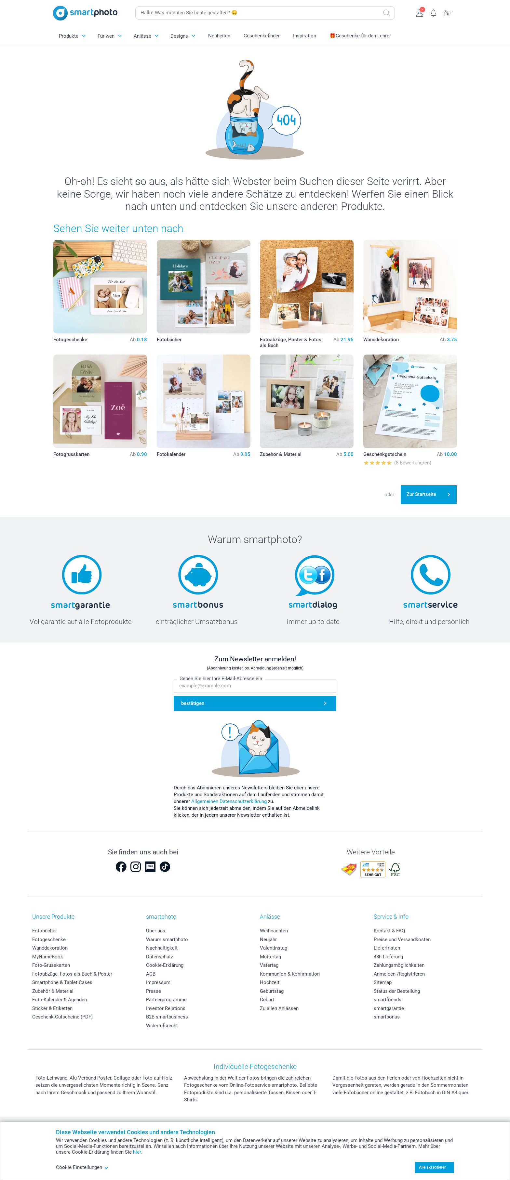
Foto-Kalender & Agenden (59, 1000)
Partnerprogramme (166, 1000)
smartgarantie (389, 1008)
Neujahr (268, 939)
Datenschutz (159, 957)
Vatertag (269, 965)
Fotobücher (44, 931)
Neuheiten (219, 36)
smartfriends (387, 1000)
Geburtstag (272, 991)
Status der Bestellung (397, 991)
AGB (150, 974)
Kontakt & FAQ (389, 931)
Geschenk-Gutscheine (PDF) (62, 1017)
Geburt (267, 1000)
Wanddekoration (50, 948)
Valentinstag (273, 948)
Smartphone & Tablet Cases (62, 982)
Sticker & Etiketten (52, 1008)
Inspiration (304, 36)
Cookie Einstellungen (82, 1167)
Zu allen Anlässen (279, 1008)
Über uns (155, 931)
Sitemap (383, 982)
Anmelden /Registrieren (399, 974)
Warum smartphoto (167, 939)
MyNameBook (47, 957)
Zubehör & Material (53, 991)
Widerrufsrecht (162, 1026)
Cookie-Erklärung (164, 965)
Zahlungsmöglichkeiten (399, 965)
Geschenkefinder (262, 36)
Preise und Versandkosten (402, 939)
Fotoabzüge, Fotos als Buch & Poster (72, 974)
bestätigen (192, 703)
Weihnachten (274, 931)
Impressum (158, 982)
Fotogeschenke (49, 939)
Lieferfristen (387, 948)
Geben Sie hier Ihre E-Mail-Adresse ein (221, 678)
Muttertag (270, 957)
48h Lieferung (388, 957)
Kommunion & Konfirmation (290, 974)
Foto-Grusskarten (51, 965)
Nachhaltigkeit (162, 948)
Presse (153, 991)
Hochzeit (269, 982)
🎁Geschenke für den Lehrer (360, 36)
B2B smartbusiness (167, 1017)
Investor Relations (165, 1008)
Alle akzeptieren (433, 1167)
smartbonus (387, 1017)
